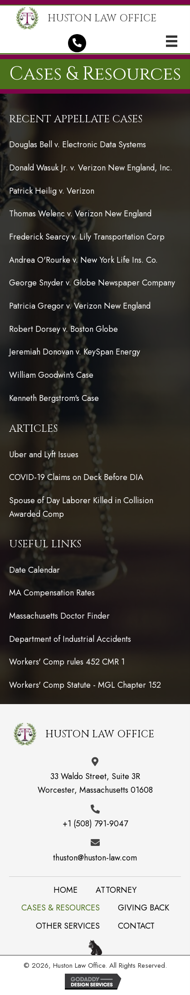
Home (66, 890)
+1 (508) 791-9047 (95, 824)
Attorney (116, 890)
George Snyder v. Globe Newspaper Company (92, 283)
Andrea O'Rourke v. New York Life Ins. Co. (83, 260)
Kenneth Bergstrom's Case (54, 398)
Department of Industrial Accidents (70, 639)
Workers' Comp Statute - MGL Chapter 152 (85, 685)
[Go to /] (98, 18)
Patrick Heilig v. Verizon (51, 191)
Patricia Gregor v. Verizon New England (80, 306)
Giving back (143, 908)
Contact (136, 926)
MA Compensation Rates (52, 593)
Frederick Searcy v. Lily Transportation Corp (87, 237)
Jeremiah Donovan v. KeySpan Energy (74, 352)
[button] (77, 43)
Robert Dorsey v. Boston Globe (63, 329)
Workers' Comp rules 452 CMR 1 (67, 662)
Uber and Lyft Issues (43, 454)
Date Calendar (34, 570)
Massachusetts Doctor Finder (59, 616)
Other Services (68, 926)
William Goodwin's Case (51, 375)
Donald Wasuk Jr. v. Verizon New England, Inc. (90, 168)
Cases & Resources (60, 908)
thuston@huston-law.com (95, 858)
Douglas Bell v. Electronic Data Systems (77, 144)
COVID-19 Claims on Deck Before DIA (76, 477)
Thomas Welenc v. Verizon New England (80, 214)
